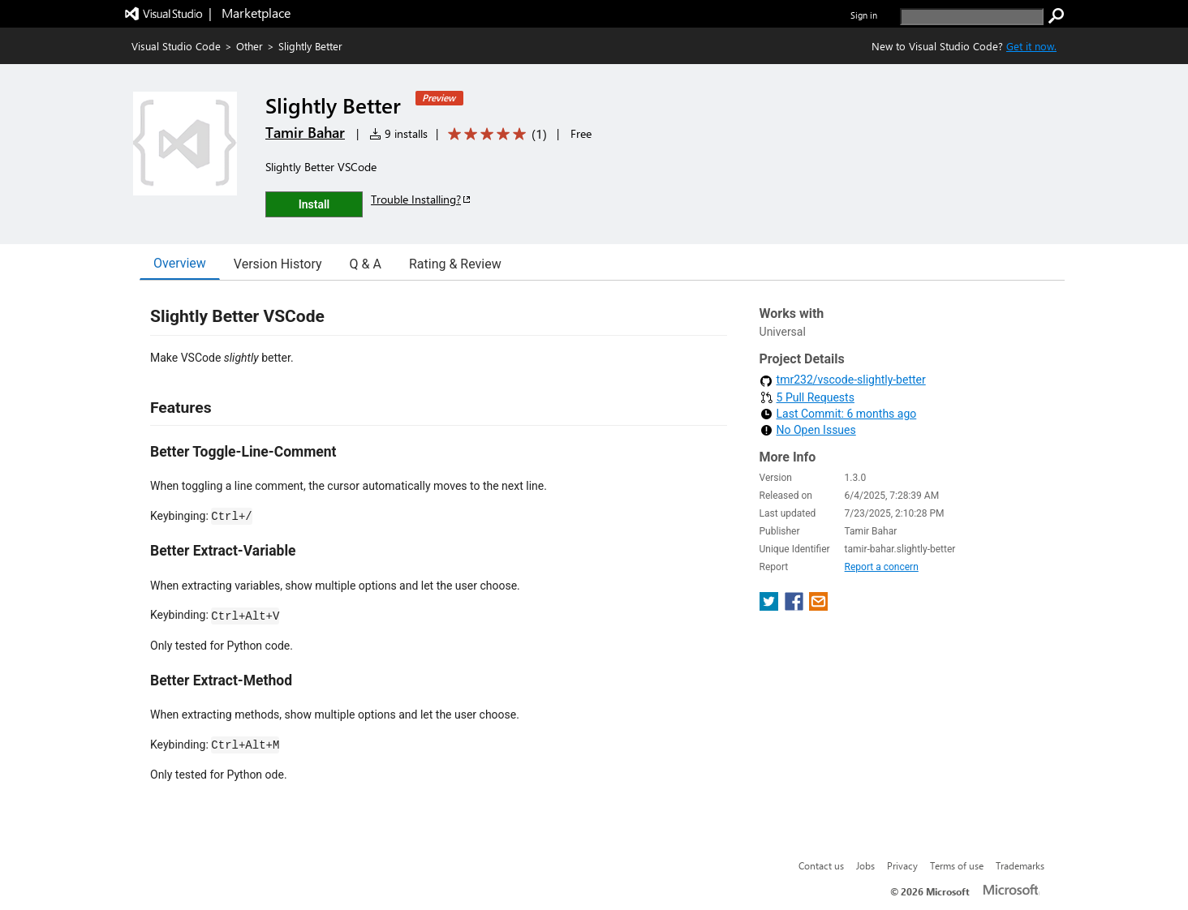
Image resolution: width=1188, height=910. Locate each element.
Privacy (902, 865)
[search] (972, 16)
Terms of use (957, 865)
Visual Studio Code (176, 46)
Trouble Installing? (421, 199)
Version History (278, 264)
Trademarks (1020, 865)
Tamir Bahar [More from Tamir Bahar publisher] (305, 132)
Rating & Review (455, 264)
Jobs (865, 865)
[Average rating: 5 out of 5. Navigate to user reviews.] (494, 134)
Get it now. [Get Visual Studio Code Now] (1031, 46)
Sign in (863, 15)
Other (249, 46)
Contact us (821, 865)
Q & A (365, 264)
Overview (179, 263)
